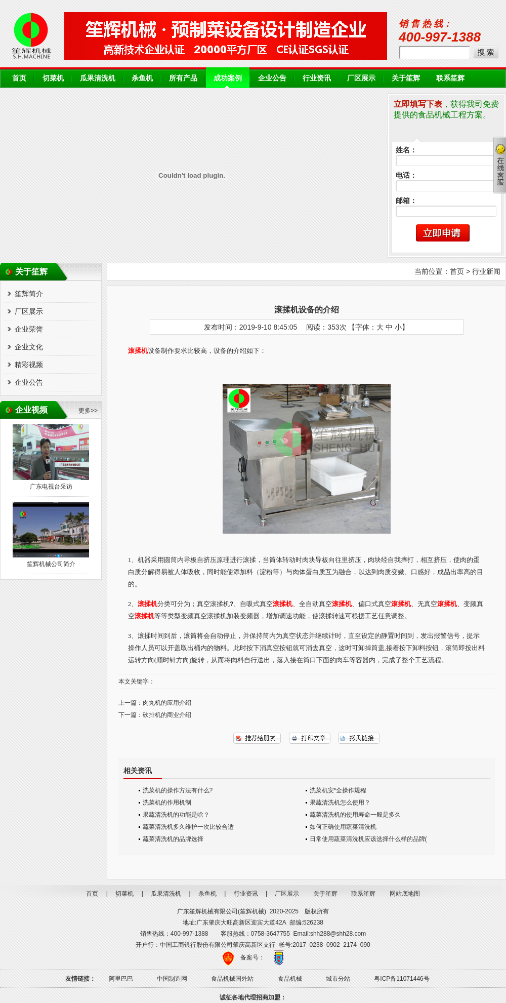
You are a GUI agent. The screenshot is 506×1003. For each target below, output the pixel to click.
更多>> (88, 410)
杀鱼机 (142, 78)
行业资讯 (317, 78)
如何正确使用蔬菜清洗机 (343, 826)
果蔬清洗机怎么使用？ (340, 802)
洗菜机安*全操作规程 (338, 790)
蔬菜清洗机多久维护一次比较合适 (188, 826)
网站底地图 (405, 893)
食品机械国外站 (232, 978)
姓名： (406, 150)
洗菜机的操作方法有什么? (178, 790)
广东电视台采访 (51, 486)
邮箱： (406, 201)
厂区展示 (361, 78)
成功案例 (228, 78)
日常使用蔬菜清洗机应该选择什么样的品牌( (368, 838)
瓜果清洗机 (97, 78)
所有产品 (183, 78)
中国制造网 (172, 978)
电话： (406, 175)
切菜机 (53, 78)
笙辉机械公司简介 (51, 564)
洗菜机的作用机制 (167, 802)
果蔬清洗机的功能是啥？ (176, 814)
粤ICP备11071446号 (401, 978)
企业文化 (29, 347)
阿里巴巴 (121, 978)
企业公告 (272, 78)
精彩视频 (29, 364)
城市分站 (338, 978)
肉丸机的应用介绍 (167, 702)
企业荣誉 (29, 329)
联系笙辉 (450, 78)
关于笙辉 (406, 78)
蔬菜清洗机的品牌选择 (173, 838)
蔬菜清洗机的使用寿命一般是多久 (355, 814)
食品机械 (290, 978)
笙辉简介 (29, 294)
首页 (19, 78)
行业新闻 (486, 271)
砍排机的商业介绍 (167, 714)
